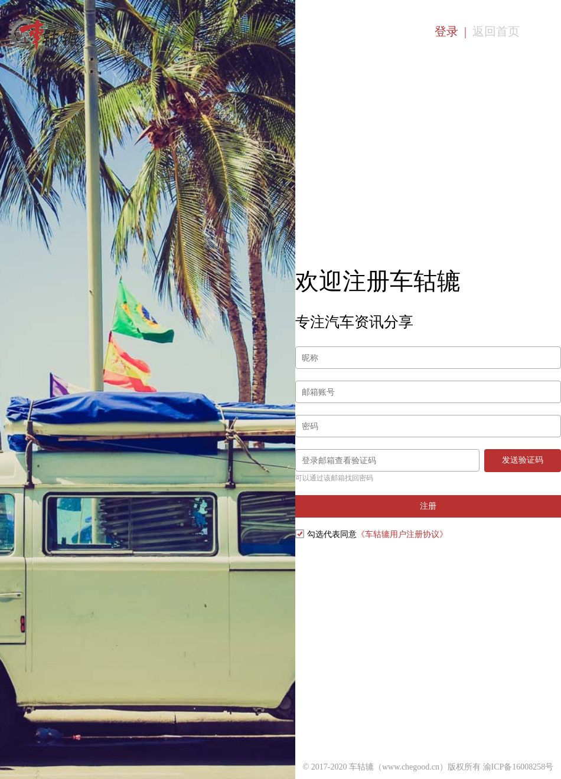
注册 (428, 505)
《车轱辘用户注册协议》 (402, 534)
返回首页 (496, 31)
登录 (446, 31)
